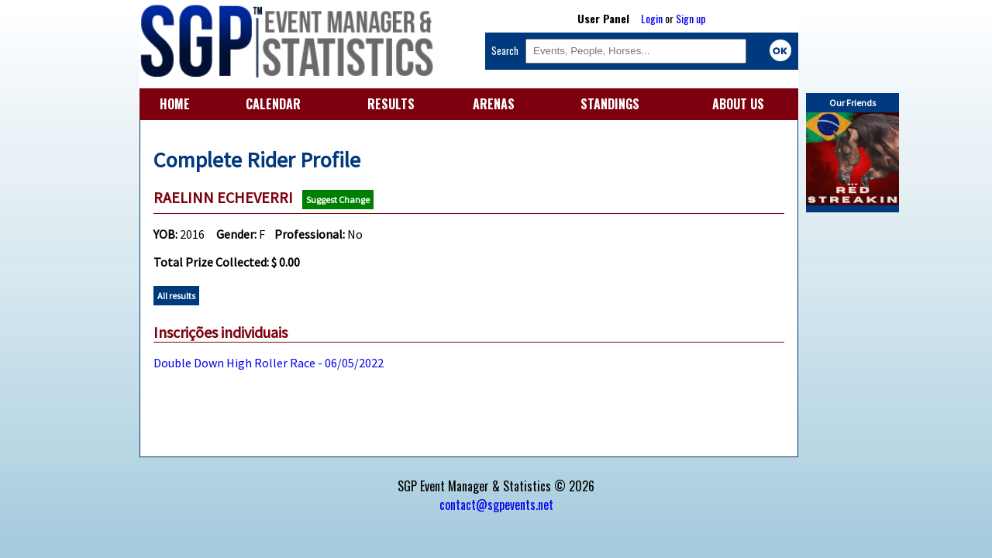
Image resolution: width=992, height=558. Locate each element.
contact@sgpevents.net (496, 504)
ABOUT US (738, 104)
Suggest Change (338, 199)
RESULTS (391, 104)
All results (176, 295)
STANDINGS (609, 104)
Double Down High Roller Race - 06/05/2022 (268, 362)
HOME (175, 104)
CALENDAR (273, 104)
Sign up (691, 18)
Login (652, 18)
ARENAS (494, 104)
